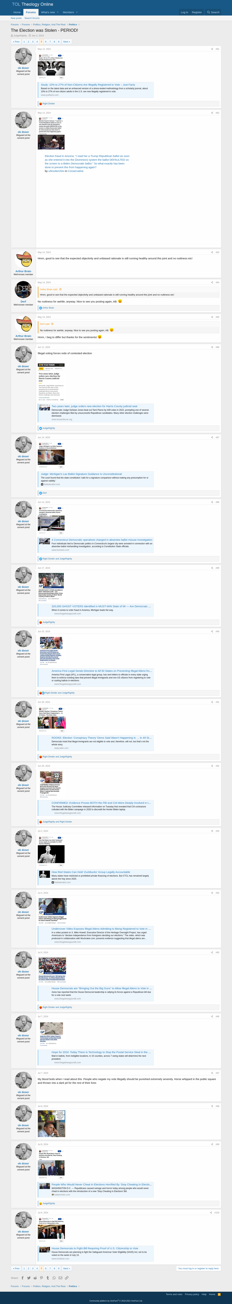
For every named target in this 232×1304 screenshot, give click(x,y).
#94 (217, 893)
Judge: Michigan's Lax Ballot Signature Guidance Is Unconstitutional (81, 473)
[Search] (213, 12)
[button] (57, 12)
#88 (217, 502)
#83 (217, 252)
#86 (217, 347)
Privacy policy (192, 1294)
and (57, 558)
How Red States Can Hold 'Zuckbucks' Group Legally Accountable (91, 871)
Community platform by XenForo (116, 1301)
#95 (217, 952)
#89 (217, 568)
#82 (217, 113)
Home (17, 12)
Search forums (32, 18)
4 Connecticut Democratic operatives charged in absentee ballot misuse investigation (102, 539)
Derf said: (45, 324)
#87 (217, 437)
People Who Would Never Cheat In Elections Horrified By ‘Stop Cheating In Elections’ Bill (104, 1184)
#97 (217, 1073)
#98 (217, 1106)
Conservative (76, 170)
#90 (217, 631)
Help (204, 1294)
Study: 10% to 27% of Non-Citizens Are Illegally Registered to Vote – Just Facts (88, 84)
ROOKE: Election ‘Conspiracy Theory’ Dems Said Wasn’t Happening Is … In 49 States (103, 737)
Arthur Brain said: (49, 289)
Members (68, 12)
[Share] (212, 49)
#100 (217, 1212)
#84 (217, 282)
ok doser (23, 67)
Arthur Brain (23, 271)
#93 (217, 831)
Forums (31, 12)
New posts (16, 18)
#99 (217, 1144)
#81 (217, 49)
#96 (217, 1016)
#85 (217, 317)
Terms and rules (174, 1294)
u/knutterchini (56, 170)
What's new (48, 12)
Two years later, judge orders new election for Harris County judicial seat (94, 406)
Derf (23, 301)
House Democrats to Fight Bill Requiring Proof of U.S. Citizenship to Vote (95, 1248)
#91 (217, 702)
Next (65, 41)
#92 (217, 766)
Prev (17, 41)
